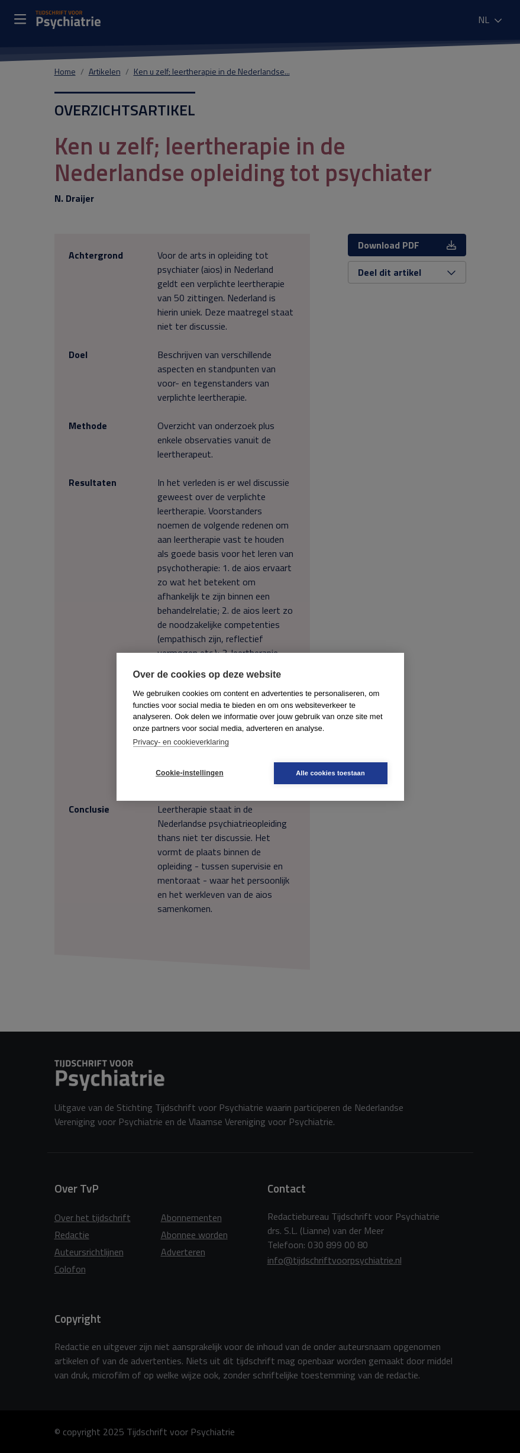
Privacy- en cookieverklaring (181, 741)
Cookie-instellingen (189, 773)
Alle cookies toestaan (330, 773)
